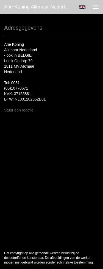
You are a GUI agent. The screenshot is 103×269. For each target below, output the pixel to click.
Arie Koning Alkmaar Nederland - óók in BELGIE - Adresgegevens (39, 7)
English (82, 7)
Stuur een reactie (19, 110)
